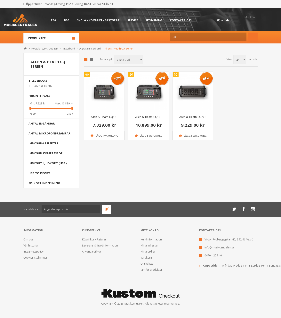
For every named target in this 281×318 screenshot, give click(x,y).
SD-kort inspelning (44, 183)
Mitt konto (251, 17)
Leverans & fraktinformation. (100, 245)
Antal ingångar (41, 123)
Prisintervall (39, 96)
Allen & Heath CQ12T (104, 117)
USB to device (39, 173)
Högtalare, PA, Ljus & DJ (45, 48)
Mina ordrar (147, 251)
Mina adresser (149, 245)
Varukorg (146, 257)
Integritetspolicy (33, 251)
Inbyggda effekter (43, 143)
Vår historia (30, 245)
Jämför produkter (151, 269)
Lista (91, 59)
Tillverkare (37, 80)
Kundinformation (151, 239)
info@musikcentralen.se (220, 247)
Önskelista (147, 263)
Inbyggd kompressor (45, 153)
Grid (85, 59)
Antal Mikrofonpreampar (49, 133)
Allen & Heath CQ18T (148, 117)
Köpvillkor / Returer (94, 239)
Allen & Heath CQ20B (192, 117)
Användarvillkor (91, 251)
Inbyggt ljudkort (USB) (47, 163)
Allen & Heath (43, 86)
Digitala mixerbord (90, 48)
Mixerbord (69, 48)
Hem (25, 48)
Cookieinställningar (35, 257)
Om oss (28, 239)
